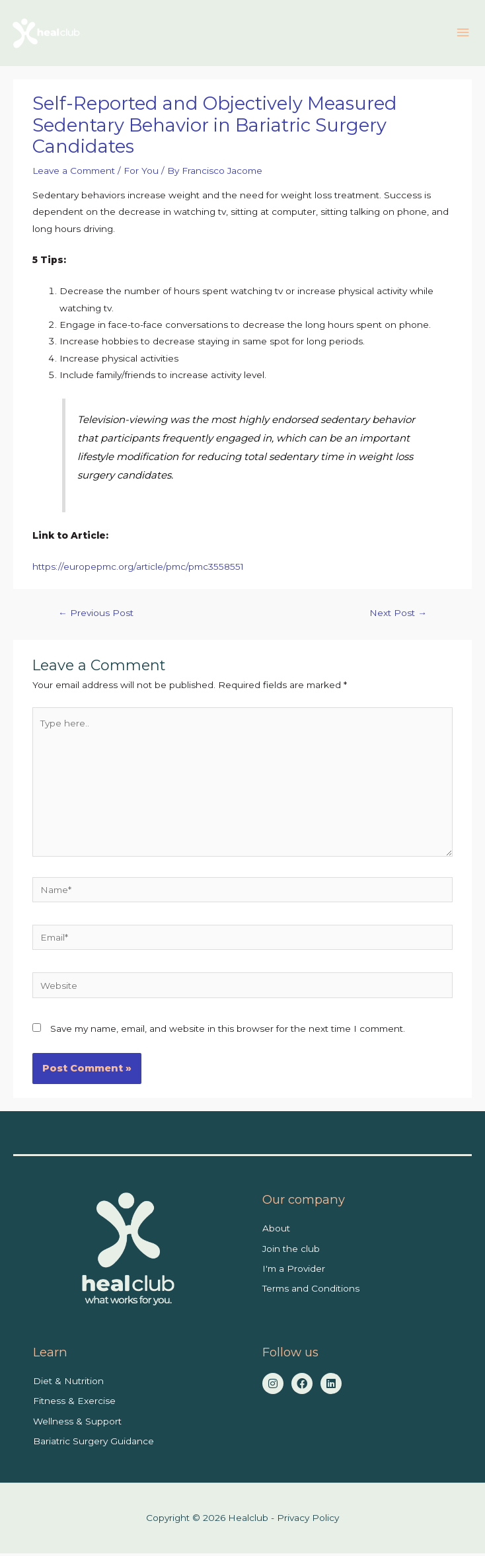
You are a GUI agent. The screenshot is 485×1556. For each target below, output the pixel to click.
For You (141, 174)
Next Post (398, 616)
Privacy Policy (308, 1521)
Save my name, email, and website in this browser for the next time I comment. (227, 1031)
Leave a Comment (73, 174)
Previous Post (95, 616)
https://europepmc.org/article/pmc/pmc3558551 (138, 569)
